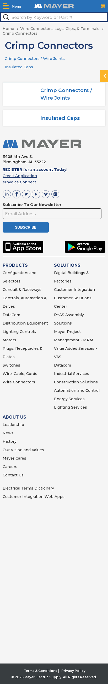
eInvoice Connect (19, 182)
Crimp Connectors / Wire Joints (35, 58)
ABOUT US (14, 417)
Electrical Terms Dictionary (28, 488)
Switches (11, 365)
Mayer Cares (14, 458)
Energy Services (69, 399)
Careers (10, 466)
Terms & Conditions (40, 671)
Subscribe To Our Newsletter (32, 204)
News (8, 433)
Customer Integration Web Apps (33, 496)
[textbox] (54, 17)
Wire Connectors (19, 382)
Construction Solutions (76, 382)
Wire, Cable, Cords (20, 373)
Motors (9, 340)
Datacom (62, 365)
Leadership (13, 424)
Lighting (11, 331)
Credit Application (20, 175)
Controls (27, 331)
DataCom (11, 314)
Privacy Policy (73, 671)
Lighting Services (70, 407)
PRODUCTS (15, 265)
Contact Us (13, 475)
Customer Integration (74, 289)
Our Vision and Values (23, 450)
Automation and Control (77, 390)
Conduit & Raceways (22, 289)
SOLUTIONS (67, 265)
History (10, 441)
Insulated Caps (19, 67)
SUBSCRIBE (25, 227)
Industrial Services (71, 373)
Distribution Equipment (25, 323)
